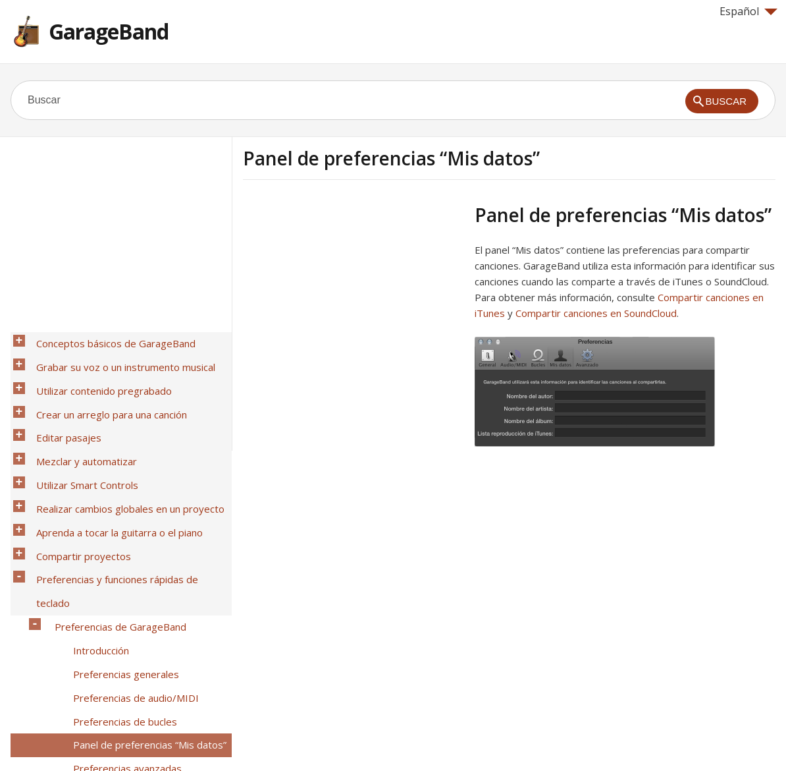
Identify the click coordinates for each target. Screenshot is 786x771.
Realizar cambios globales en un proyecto (123, 460)
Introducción (94, 546)
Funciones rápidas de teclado (113, 649)
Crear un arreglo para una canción (104, 392)
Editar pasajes (61, 409)
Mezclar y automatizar (79, 426)
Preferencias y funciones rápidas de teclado (128, 512)
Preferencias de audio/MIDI (129, 580)
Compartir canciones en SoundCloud (596, 313)
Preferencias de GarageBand (113, 529)
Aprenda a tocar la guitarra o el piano (112, 477)
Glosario (47, 700)
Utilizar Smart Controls (80, 443)
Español (748, 11)
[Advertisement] (353, 296)
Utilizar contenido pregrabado (97, 375)
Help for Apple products (58, 739)
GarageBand (109, 31)
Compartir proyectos (76, 494)
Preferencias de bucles (118, 597)
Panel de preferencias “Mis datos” (142, 614)
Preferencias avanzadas (120, 632)
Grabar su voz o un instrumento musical (118, 357)
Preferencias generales (119, 563)
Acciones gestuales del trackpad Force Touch (134, 675)
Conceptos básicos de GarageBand (108, 340)
